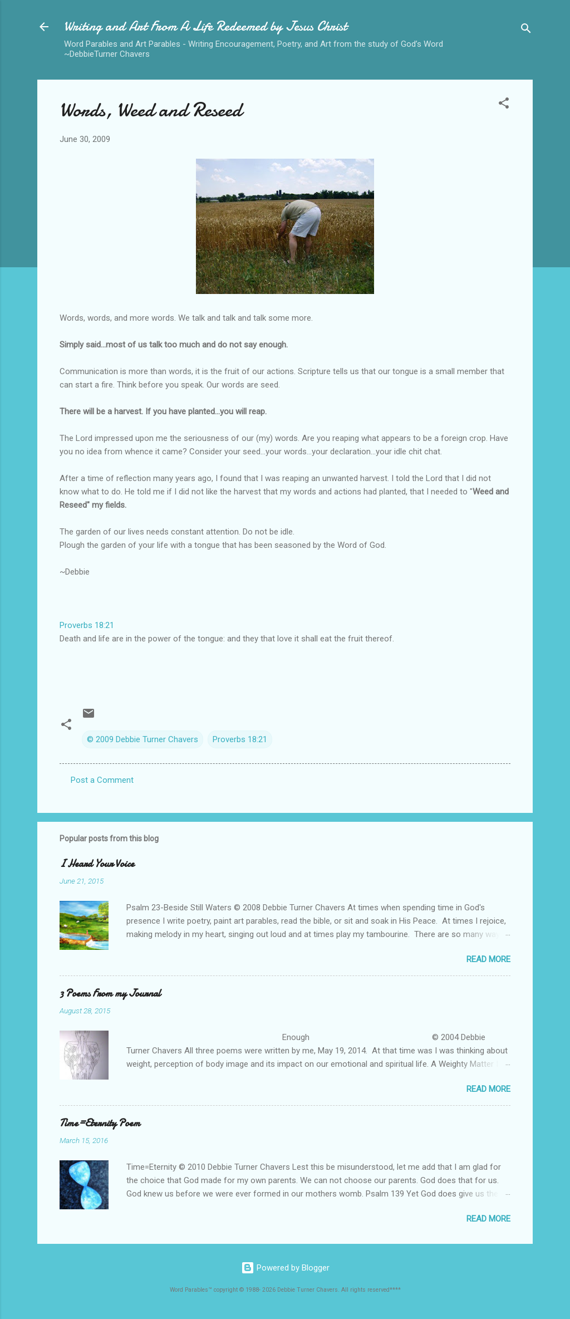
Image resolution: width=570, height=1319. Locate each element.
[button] (503, 105)
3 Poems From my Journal (110, 994)
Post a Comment (102, 780)
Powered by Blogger (285, 1268)
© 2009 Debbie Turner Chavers (142, 739)
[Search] (526, 30)
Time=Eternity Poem (100, 1123)
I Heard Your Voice (97, 864)
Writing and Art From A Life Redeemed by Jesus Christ (205, 26)
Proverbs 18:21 (87, 625)
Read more (488, 959)
